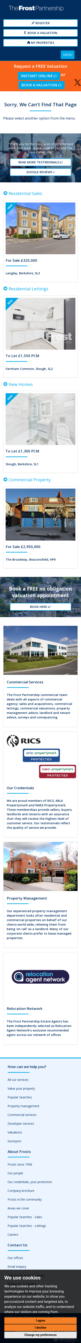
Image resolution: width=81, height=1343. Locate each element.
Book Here (40, 607)
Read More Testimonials (40, 162)
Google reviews (40, 172)
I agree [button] (40, 1320)
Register (41, 23)
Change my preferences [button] (40, 1335)
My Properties (40, 43)
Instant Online (39, 75)
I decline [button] (40, 1327)
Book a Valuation (40, 33)
